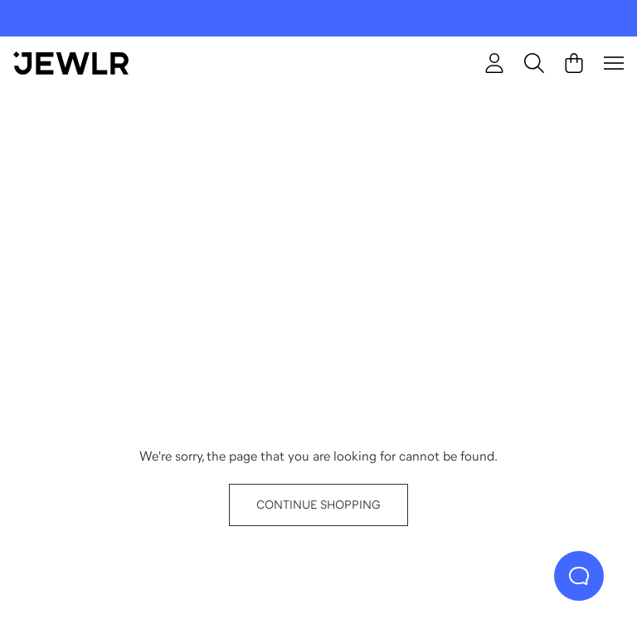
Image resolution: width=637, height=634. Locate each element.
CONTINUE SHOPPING (318, 504)
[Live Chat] (579, 576)
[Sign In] (494, 63)
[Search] (534, 63)
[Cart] (574, 63)
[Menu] (614, 63)
